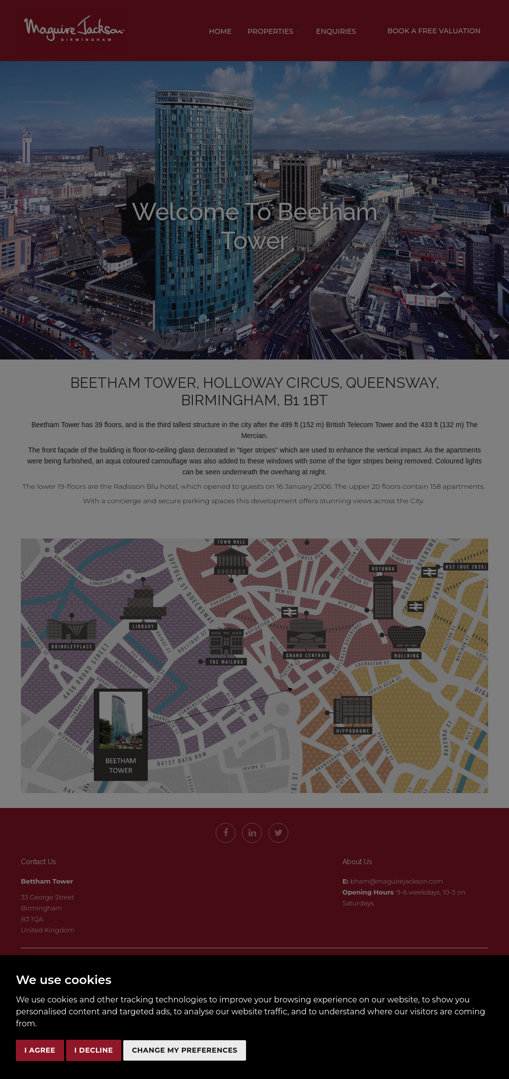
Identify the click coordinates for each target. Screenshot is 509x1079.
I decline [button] (94, 1050)
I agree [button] (40, 1050)
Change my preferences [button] (184, 1050)
